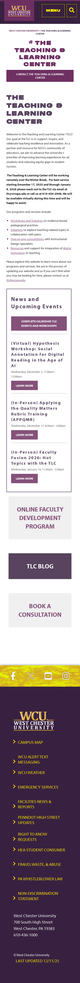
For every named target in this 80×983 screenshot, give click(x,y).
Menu (53, 10)
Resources (17, 248)
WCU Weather (31, 772)
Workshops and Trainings (27, 221)
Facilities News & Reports (34, 804)
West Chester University (24, 30)
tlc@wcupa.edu (15, 280)
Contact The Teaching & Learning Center (40, 75)
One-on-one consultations (27, 239)
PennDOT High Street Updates (39, 819)
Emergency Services (38, 787)
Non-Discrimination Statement (38, 896)
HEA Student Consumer (41, 849)
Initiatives (17, 230)
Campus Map (30, 742)
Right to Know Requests (32, 836)
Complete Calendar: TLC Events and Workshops (39, 323)
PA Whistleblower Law (40, 878)
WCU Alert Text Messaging (33, 759)
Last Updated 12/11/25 (37, 960)
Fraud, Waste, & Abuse (39, 864)
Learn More (24, 385)
